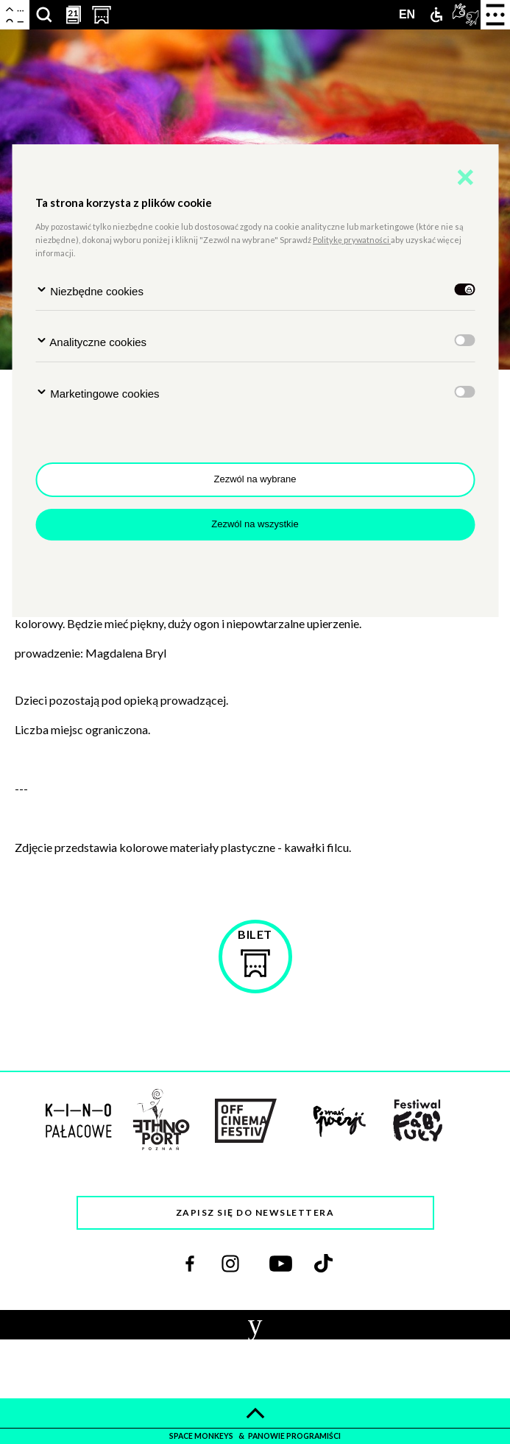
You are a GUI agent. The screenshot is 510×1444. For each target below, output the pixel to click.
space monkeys (202, 1435)
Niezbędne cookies (89, 290)
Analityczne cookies (90, 341)
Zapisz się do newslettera (255, 1212)
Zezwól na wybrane (255, 479)
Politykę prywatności (352, 239)
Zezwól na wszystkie (254, 523)
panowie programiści (294, 1435)
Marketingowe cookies (97, 393)
